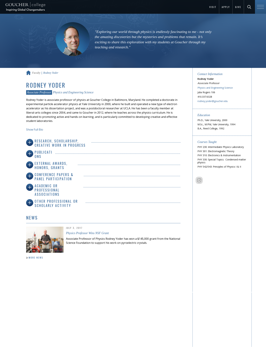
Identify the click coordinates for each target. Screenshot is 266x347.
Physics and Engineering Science (73, 92)
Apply (226, 7)
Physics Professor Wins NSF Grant (87, 233)
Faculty (36, 72)
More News (36, 257)
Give (238, 7)
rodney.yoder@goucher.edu (212, 101)
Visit (212, 7)
